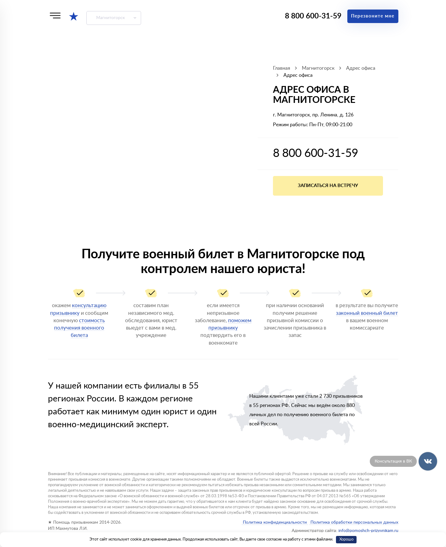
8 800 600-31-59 (313, 16)
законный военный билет (367, 313)
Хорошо (346, 539)
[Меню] (55, 15)
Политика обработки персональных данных (353, 522)
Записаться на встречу (328, 185)
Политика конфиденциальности (275, 522)
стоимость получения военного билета (79, 328)
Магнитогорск (110, 18)
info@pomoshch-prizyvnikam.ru (368, 531)
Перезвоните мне (372, 16)
